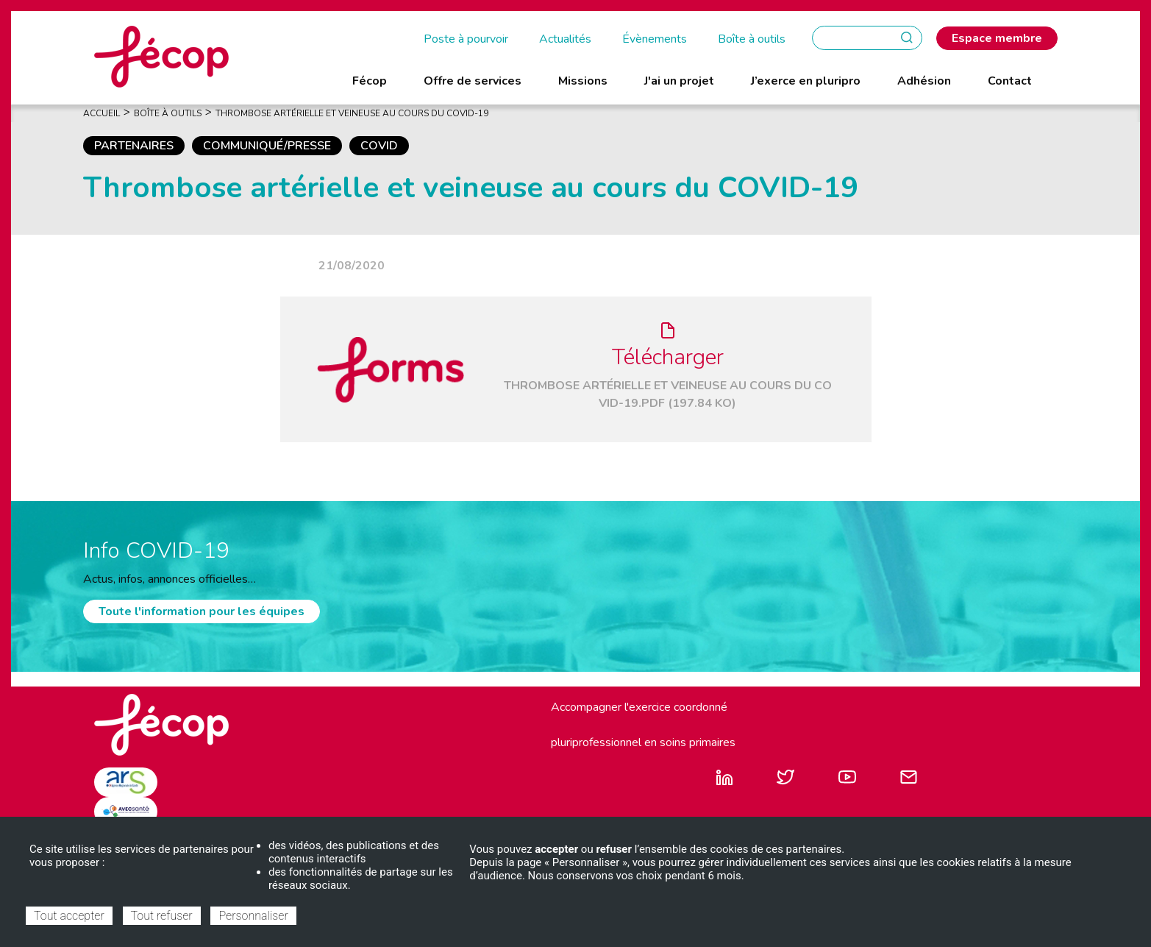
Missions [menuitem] (582, 81)
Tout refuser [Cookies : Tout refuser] (162, 916)
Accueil (101, 113)
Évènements (654, 39)
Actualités (565, 39)
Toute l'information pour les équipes (201, 611)
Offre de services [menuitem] (472, 81)
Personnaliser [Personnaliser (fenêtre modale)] (253, 916)
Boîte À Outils (168, 113)
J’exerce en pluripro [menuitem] (805, 81)
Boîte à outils (751, 39)
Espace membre (997, 38)
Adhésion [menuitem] (924, 81)
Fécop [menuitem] (369, 81)
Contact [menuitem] (1010, 81)
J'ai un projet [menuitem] (679, 81)
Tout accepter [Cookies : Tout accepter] (69, 916)
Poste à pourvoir (466, 39)
